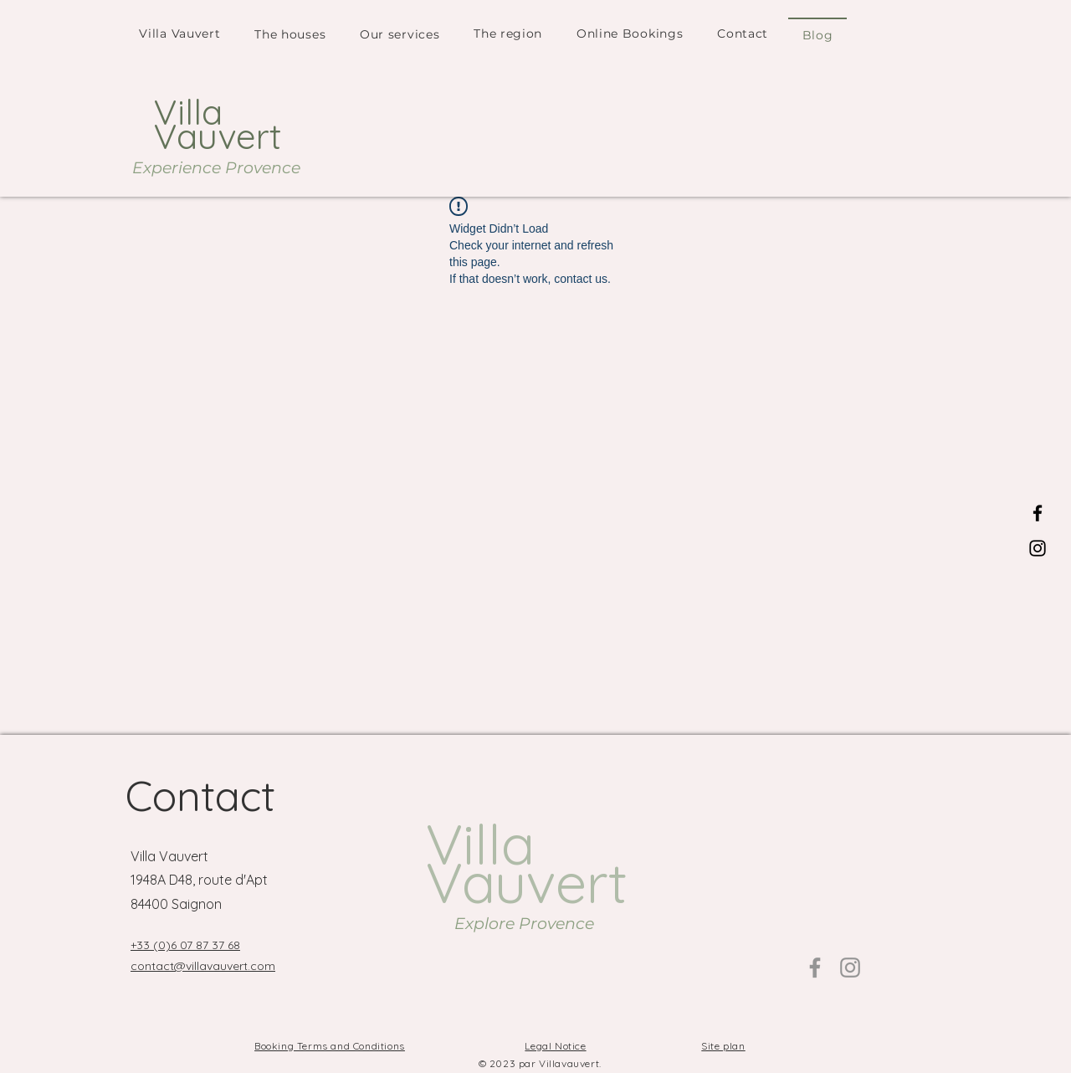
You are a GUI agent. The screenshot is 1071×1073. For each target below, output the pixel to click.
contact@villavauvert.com (203, 965)
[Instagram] (1037, 548)
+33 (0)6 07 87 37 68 (185, 944)
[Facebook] (1037, 513)
